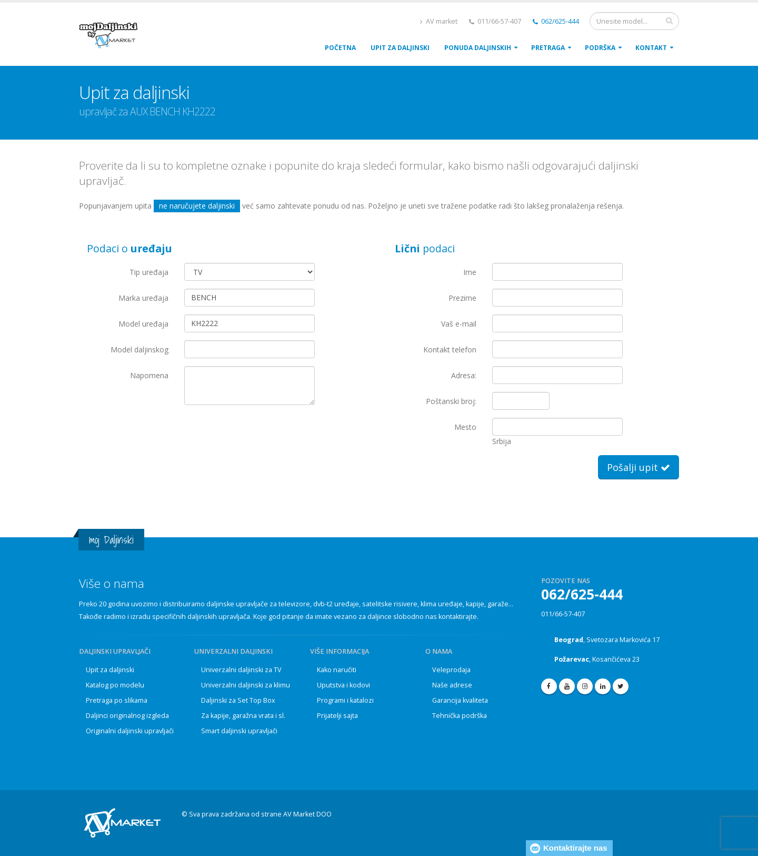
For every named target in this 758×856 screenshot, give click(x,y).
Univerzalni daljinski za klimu (245, 685)
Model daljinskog (139, 350)
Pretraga (548, 47)
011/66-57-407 (563, 613)
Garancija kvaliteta (460, 700)
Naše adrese (452, 685)
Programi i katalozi (345, 700)
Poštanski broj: (451, 401)
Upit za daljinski (110, 669)
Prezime (462, 298)
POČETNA (340, 47)
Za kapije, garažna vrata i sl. (243, 715)
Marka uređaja (143, 298)
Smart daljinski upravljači (239, 730)
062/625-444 (556, 21)
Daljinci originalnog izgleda (127, 715)
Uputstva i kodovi (343, 685)
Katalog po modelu (115, 685)
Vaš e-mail (458, 324)
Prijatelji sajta (337, 715)
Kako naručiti (336, 669)
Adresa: (463, 375)
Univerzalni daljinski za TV (241, 669)
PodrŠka (600, 47)
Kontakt (651, 47)
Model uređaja (143, 324)
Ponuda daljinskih (477, 47)
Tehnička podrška (459, 715)
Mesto (465, 427)
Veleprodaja (451, 669)
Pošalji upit (638, 467)
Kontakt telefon (449, 350)
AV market (438, 21)
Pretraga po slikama (116, 700)
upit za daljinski (400, 47)
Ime (469, 272)
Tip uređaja (148, 272)
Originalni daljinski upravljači (130, 730)
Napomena (149, 375)
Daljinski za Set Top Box (238, 700)
